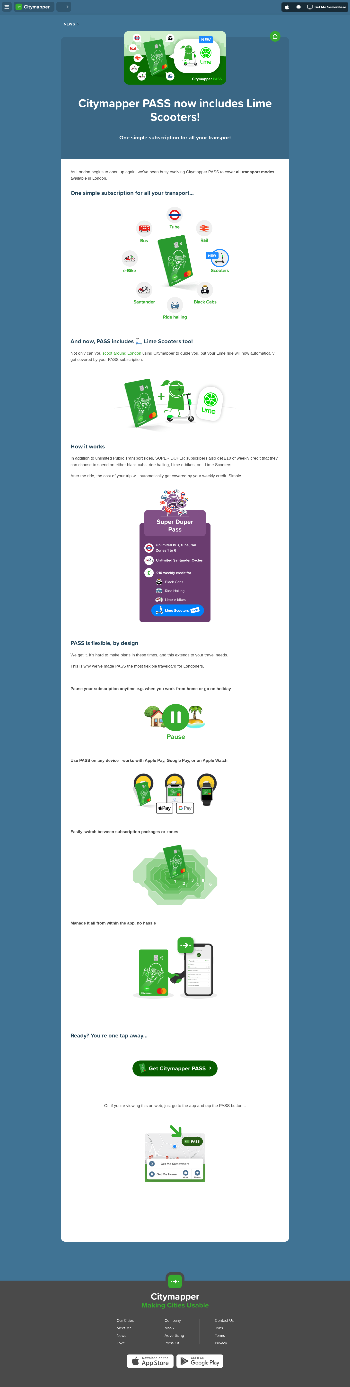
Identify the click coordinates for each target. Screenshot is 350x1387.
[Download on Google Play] (298, 7)
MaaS (169, 1328)
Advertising (174, 1335)
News (69, 24)
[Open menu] (7, 7)
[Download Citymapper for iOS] (305, 1281)
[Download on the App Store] (287, 7)
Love (121, 1343)
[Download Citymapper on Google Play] (199, 1362)
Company (173, 1320)
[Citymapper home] (34, 7)
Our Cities (125, 1320)
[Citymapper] (175, 1281)
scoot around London (121, 353)
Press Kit (172, 1343)
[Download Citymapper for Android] (327, 1281)
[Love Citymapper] (63, 7)
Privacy (221, 1343)
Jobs (219, 1328)
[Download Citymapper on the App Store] (151, 1362)
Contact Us (224, 1320)
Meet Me (124, 1328)
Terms (220, 1335)
